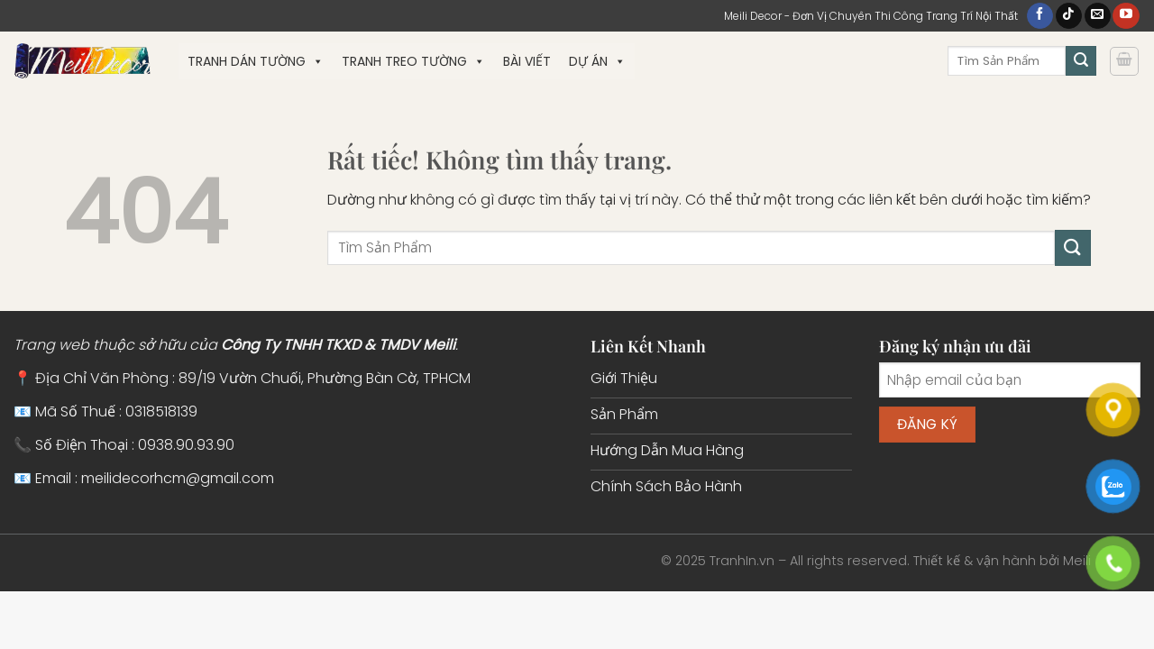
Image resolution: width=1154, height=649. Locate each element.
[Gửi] (1081, 61)
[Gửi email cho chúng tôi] (1098, 16)
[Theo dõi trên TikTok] (1069, 16)
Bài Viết (527, 61)
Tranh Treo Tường (413, 61)
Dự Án (597, 61)
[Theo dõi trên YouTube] (1126, 16)
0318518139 (161, 411)
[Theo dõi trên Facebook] (1040, 16)
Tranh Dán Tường (256, 61)
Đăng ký (927, 424)
